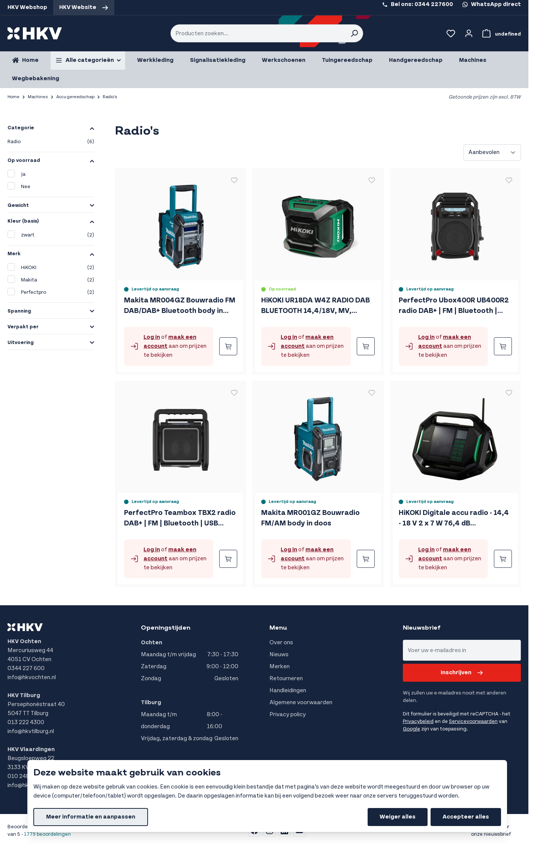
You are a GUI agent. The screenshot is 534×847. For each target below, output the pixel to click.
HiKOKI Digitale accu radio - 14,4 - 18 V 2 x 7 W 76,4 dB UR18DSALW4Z (454, 519)
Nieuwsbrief (422, 628)
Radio (50, 142)
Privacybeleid (418, 721)
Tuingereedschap (347, 60)
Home (13, 96)
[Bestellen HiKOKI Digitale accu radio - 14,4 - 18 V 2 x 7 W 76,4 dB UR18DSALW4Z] (503, 559)
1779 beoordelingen (47, 834)
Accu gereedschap (75, 96)
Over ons (281, 642)
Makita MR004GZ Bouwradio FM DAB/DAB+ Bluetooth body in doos (179, 306)
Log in (152, 337)
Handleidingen (287, 690)
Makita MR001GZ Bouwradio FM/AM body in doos (310, 518)
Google (411, 729)
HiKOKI (50, 268)
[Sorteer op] (492, 152)
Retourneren (286, 678)
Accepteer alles (466, 816)
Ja (16, 174)
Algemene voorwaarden (300, 702)
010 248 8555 (26, 776)
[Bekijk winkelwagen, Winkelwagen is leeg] (500, 33)
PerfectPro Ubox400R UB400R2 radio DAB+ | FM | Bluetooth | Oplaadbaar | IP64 (454, 306)
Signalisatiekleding (217, 60)
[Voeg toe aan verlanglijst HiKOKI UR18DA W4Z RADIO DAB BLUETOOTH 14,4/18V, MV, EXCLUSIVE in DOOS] (372, 180)
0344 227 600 (26, 668)
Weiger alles (398, 816)
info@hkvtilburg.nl (30, 731)
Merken (279, 666)
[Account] (468, 33)
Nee (18, 186)
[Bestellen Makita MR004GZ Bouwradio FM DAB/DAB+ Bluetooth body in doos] (228, 346)
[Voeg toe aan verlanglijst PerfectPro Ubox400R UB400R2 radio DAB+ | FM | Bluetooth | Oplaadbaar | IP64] (509, 180)
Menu (278, 628)
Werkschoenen (283, 60)
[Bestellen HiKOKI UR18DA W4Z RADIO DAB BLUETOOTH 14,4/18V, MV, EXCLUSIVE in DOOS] (366, 346)
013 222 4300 (25, 722)
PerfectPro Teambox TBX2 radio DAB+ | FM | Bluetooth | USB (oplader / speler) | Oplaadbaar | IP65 (180, 519)
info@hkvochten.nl (31, 677)
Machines (472, 60)
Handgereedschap (416, 60)
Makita (50, 280)
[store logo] (34, 33)
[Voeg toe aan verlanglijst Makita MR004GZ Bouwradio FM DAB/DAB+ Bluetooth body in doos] (234, 180)
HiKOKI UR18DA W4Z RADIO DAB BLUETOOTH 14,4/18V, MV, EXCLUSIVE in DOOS (315, 306)
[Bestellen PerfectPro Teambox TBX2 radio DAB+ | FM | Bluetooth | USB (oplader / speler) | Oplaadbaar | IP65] (228, 559)
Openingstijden (165, 628)
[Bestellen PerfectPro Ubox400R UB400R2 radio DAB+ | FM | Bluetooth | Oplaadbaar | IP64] (503, 346)
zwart (50, 235)
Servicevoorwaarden (473, 721)
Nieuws (279, 654)
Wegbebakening (35, 78)
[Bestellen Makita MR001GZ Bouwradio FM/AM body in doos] (366, 559)
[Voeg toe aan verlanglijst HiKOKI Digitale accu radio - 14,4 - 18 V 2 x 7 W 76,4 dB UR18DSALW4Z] (509, 393)
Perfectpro (50, 292)
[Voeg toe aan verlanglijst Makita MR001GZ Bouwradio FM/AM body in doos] (372, 393)
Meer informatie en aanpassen (90, 816)
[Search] (354, 33)
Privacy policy (287, 714)
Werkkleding (155, 60)
